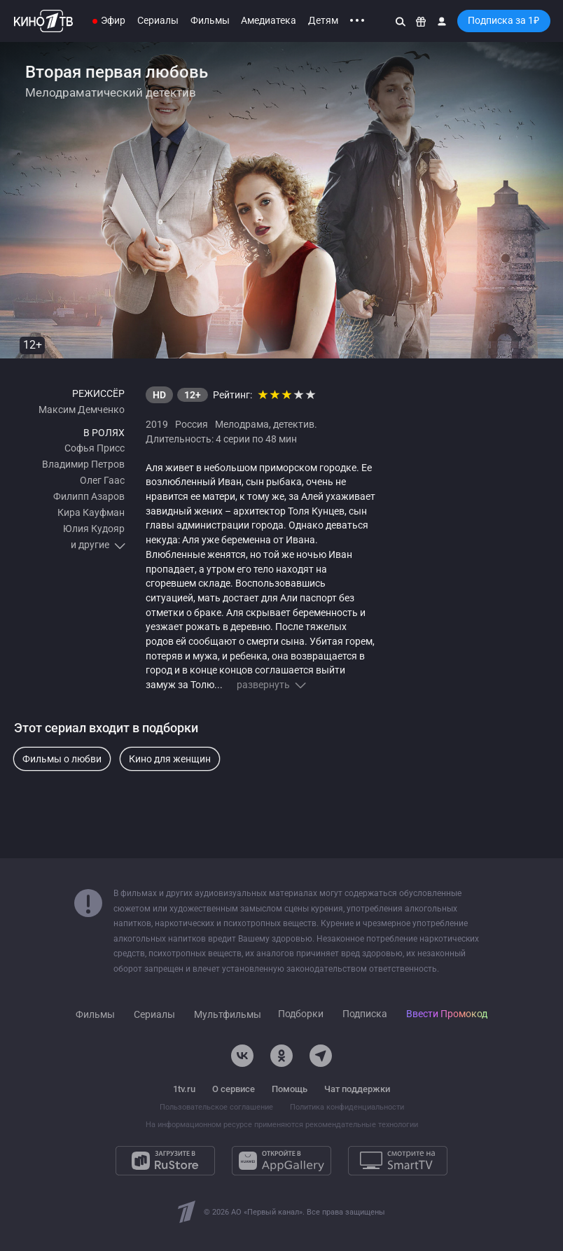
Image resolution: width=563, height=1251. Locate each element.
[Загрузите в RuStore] (165, 1160)
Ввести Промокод (446, 1014)
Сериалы (158, 20)
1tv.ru (184, 1089)
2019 (157, 424)
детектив (293, 424)
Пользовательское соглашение (216, 1107)
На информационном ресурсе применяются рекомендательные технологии (282, 1124)
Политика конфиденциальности (347, 1107)
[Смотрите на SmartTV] (397, 1160)
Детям (323, 20)
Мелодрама (242, 424)
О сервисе (233, 1089)
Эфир (113, 20)
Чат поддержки (357, 1089)
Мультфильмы (227, 1015)
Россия (191, 424)
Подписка (364, 1014)
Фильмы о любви (62, 758)
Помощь (289, 1089)
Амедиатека (268, 20)
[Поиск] (400, 21)
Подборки (301, 1014)
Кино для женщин (170, 758)
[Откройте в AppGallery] (281, 1160)
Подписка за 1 (503, 20)
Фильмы (210, 20)
